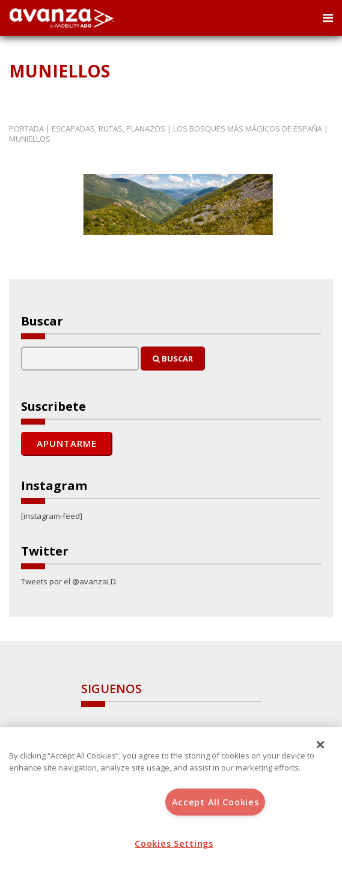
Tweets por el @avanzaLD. (69, 581)
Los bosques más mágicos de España (247, 128)
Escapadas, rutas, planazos (108, 128)
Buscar (173, 358)
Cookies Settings (174, 843)
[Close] (320, 744)
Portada (26, 128)
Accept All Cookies (215, 802)
